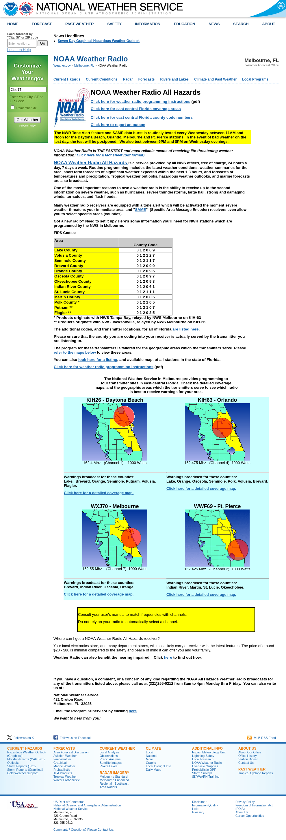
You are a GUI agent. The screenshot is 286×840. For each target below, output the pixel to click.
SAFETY (114, 24)
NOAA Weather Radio (207, 762)
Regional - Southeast (114, 783)
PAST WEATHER (79, 24)
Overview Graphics (205, 766)
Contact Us (246, 762)
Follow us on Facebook (72, 737)
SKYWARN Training (205, 776)
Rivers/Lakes (109, 766)
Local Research (202, 759)
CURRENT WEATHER (117, 748)
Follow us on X (20, 737)
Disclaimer (199, 802)
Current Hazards (66, 79)
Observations (109, 755)
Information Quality (205, 805)
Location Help (19, 50)
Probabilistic (61, 769)
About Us (241, 812)
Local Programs (255, 79)
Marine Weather (64, 766)
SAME (140, 209)
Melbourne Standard (114, 776)
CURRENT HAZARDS (24, 748)
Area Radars (108, 787)
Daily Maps (153, 769)
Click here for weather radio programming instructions (140, 101)
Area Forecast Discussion (70, 752)
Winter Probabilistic (66, 780)
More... (150, 759)
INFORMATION (147, 24)
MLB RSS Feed (261, 737)
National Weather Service (70, 808)
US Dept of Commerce (68, 802)
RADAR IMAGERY (114, 773)
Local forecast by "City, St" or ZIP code (22, 35)
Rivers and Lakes (174, 79)
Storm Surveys (202, 773)
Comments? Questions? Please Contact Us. (83, 829)
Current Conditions (101, 79)
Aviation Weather (65, 755)
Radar (128, 79)
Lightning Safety (203, 755)
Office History (247, 755)
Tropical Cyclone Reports (255, 773)
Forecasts (146, 79)
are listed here (185, 329)
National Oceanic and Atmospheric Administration (87, 805)
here (168, 657)
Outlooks (13, 762)
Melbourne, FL (84, 65)
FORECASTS (64, 748)
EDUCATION (184, 24)
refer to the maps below (75, 352)
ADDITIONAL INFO (207, 748)
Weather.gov (62, 65)
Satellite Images (111, 762)
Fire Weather (62, 759)
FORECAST (42, 24)
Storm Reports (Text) (21, 766)
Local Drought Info (158, 766)
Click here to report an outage (118, 125)
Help (195, 808)
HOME (12, 24)
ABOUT (268, 24)
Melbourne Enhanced (114, 780)
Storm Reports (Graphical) (25, 769)
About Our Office (249, 752)
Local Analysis (109, 752)
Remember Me (26, 108)
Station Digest (247, 759)
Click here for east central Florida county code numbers (142, 117)
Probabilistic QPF (204, 769)
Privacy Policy (27, 125)
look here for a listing (97, 359)
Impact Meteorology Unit (209, 752)
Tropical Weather (65, 776)
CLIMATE (153, 748)
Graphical (60, 762)
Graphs (151, 762)
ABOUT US (247, 748)
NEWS (214, 24)
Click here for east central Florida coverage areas (136, 109)
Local (149, 752)
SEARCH (240, 24)
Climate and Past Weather (215, 79)
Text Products (62, 773)
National (151, 755)
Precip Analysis (110, 759)
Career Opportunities (249, 815)
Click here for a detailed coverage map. (98, 493)
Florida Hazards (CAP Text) (25, 759)
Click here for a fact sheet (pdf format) (110, 155)
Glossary (198, 812)
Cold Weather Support (22, 773)
